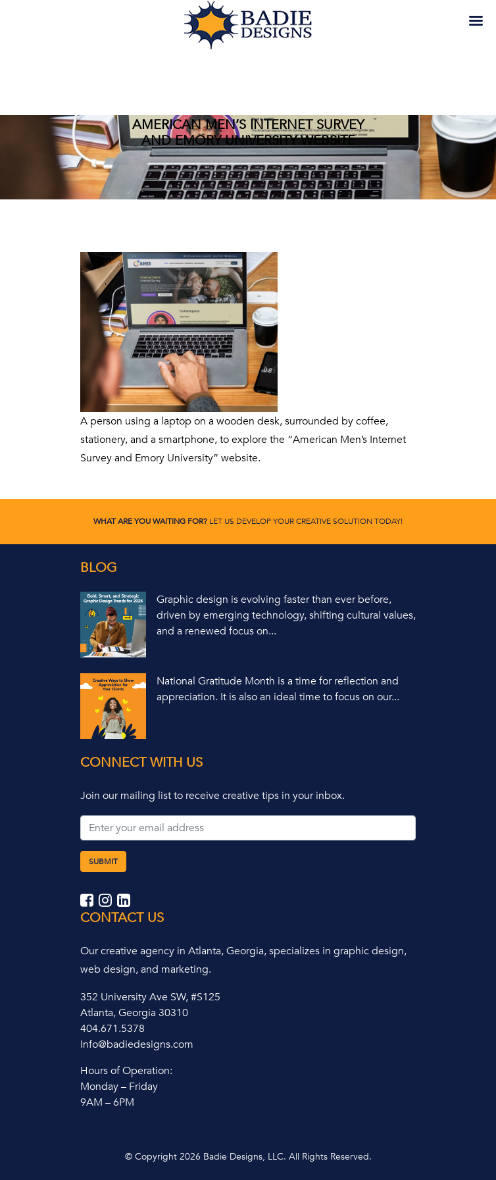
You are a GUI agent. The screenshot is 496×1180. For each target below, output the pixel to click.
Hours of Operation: (126, 1071)
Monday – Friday (119, 1086)
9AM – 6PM (107, 1102)
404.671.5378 (112, 1028)
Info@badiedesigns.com (136, 1044)
